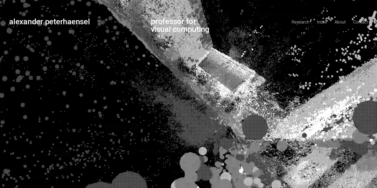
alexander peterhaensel (49, 22)
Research (300, 22)
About (340, 22)
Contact (360, 22)
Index (322, 22)
